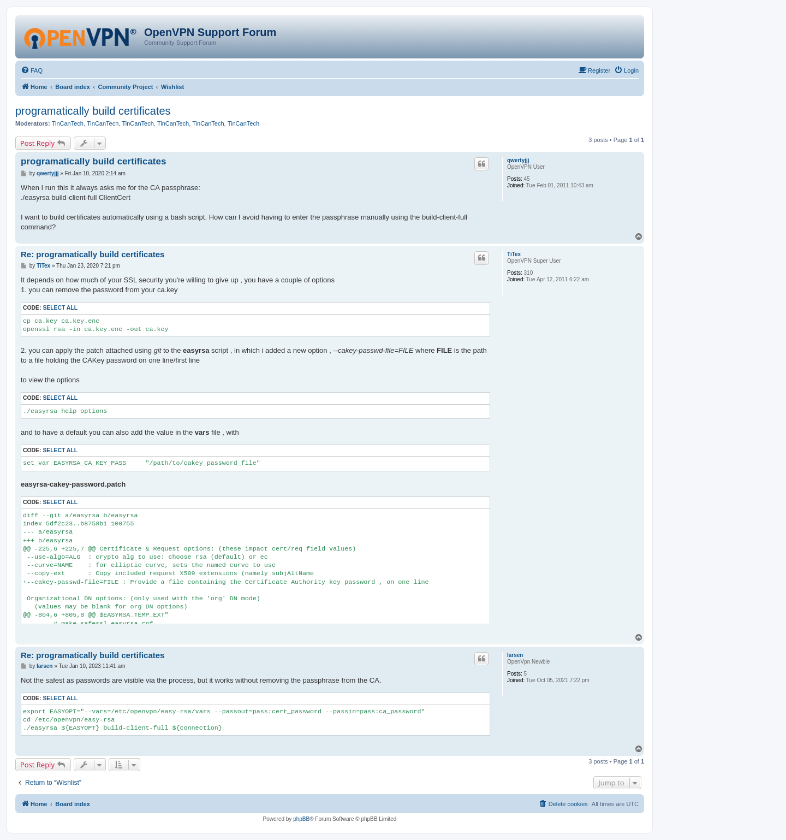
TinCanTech (68, 123)
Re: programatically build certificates (92, 254)
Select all (60, 308)
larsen (515, 655)
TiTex (514, 254)
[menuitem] (32, 70)
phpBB (301, 819)
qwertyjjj (518, 160)
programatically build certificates (93, 111)
